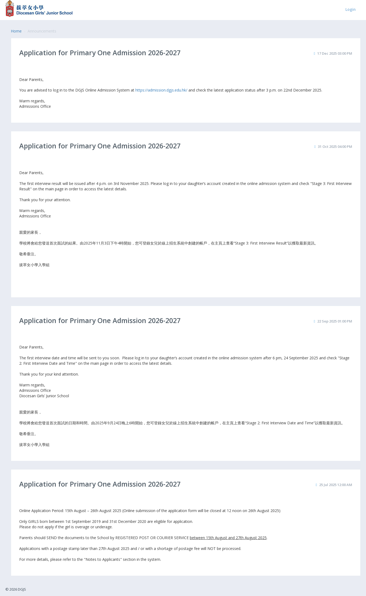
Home (16, 31)
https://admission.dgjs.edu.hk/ (161, 90)
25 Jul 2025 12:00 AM (335, 484)
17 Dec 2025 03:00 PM (334, 53)
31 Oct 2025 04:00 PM (335, 146)
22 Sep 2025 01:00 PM (334, 321)
